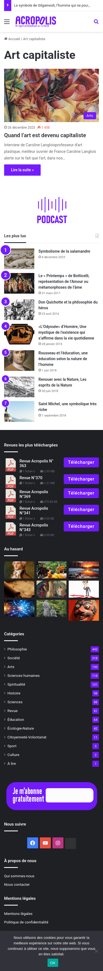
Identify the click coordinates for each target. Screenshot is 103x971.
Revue (12, 710)
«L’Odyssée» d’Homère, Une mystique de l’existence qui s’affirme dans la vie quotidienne (66, 332)
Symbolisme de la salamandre (64, 251)
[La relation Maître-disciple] (52, 608)
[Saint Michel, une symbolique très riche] (19, 411)
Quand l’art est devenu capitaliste (45, 135)
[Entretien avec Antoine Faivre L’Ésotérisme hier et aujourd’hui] (19, 589)
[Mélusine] (52, 589)
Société (13, 658)
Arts (10, 666)
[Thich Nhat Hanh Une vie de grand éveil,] (52, 569)
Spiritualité (16, 684)
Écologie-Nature (20, 728)
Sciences (15, 702)
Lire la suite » (22, 170)
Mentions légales (18, 913)
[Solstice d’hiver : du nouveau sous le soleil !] (84, 569)
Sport (11, 746)
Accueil (12, 39)
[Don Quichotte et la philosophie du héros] (19, 309)
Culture (13, 754)
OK (52, 963)
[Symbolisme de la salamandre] (19, 259)
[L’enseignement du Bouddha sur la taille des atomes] (19, 608)
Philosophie (17, 649)
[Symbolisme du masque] (84, 610)
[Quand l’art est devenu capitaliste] (51, 95)
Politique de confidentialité (26, 922)
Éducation (15, 719)
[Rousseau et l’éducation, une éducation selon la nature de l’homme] (19, 360)
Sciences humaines (23, 675)
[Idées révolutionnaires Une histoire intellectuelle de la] (19, 569)
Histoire (13, 693)
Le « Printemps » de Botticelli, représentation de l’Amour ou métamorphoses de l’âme (64, 281)
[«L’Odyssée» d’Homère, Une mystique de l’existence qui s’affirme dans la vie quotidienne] (19, 334)
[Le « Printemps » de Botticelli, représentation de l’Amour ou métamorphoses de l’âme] (19, 283)
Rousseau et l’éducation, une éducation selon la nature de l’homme (63, 359)
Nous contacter (17, 884)
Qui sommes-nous (19, 876)
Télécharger (81, 462)
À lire (11, 763)
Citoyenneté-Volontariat (26, 737)
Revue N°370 (31, 478)
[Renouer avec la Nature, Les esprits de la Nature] (19, 387)
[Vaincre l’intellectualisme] (84, 589)
